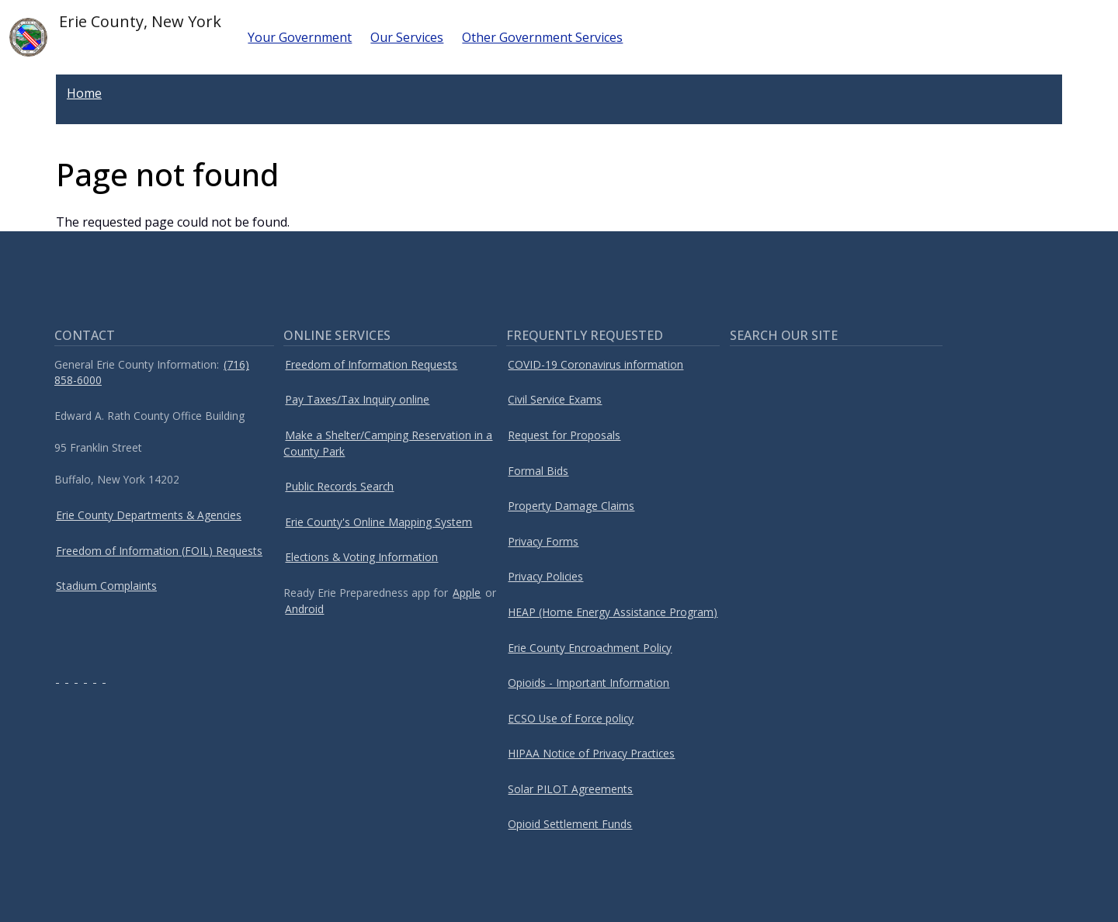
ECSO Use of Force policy (571, 718)
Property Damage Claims (571, 505)
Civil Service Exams (555, 399)
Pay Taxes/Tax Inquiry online (357, 399)
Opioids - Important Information (588, 682)
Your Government (300, 37)
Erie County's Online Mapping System (378, 522)
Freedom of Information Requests (371, 364)
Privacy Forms (543, 541)
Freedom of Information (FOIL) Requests (159, 550)
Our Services (406, 37)
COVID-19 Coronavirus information (595, 364)
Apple (467, 592)
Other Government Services (542, 37)
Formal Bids (538, 470)
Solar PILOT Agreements (570, 789)
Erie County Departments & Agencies (148, 515)
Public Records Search (339, 486)
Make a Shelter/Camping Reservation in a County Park (387, 443)
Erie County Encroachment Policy (590, 647)
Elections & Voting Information (361, 556)
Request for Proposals (564, 435)
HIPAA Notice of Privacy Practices (591, 753)
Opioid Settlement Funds (570, 823)
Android (304, 608)
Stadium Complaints (106, 585)
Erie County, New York (115, 34)
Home (84, 93)
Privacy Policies (545, 576)
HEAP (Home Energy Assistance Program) (612, 612)
